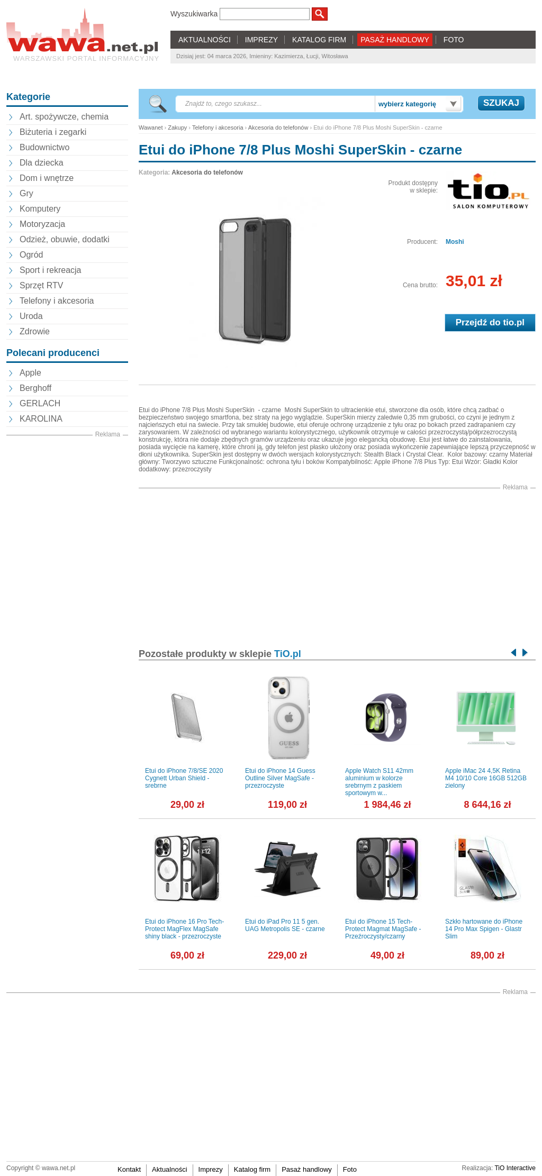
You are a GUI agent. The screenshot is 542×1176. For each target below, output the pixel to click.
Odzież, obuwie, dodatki (65, 239)
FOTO (454, 39)
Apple (30, 372)
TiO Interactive (515, 1168)
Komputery (40, 208)
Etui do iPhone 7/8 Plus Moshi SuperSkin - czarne (300, 150)
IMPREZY (261, 39)
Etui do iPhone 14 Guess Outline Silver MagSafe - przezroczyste (280, 778)
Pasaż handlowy (307, 1169)
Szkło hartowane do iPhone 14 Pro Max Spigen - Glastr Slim (483, 929)
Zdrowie (35, 331)
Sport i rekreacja (51, 270)
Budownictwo (44, 147)
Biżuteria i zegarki (53, 131)
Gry (26, 193)
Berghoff (35, 388)
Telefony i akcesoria (57, 300)
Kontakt (129, 1169)
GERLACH (40, 403)
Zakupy (177, 127)
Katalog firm (252, 1169)
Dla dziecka (42, 162)
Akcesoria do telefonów (278, 127)
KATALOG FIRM (319, 39)
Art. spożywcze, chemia (64, 116)
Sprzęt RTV (41, 285)
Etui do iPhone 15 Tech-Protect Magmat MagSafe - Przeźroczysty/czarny (383, 929)
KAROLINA (41, 418)
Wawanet (150, 127)
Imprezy (210, 1169)
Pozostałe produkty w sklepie (220, 654)
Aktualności (169, 1169)
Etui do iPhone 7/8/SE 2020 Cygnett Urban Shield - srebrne (184, 778)
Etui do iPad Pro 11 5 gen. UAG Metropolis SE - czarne (285, 925)
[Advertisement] (67, 598)
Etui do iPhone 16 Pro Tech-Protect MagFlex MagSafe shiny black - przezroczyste (184, 929)
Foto (350, 1169)
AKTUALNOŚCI (204, 39)
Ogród (31, 254)
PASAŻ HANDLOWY (394, 39)
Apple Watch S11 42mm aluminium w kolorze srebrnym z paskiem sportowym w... (379, 782)
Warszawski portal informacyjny (86, 58)
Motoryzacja (42, 224)
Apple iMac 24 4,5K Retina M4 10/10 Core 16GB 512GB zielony (486, 778)
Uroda (31, 316)
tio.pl (514, 322)
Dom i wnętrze (47, 178)
